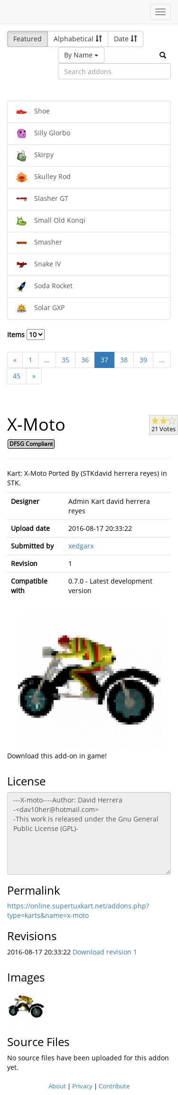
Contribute (114, 1086)
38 (124, 359)
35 (65, 359)
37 (104, 359)
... (47, 359)
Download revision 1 (105, 951)
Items (26, 334)
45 (16, 375)
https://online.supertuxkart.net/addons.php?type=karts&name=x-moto (78, 910)
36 (85, 359)
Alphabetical (78, 38)
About (57, 1086)
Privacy (82, 1086)
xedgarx (81, 545)
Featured (27, 38)
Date (125, 38)
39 (143, 359)
